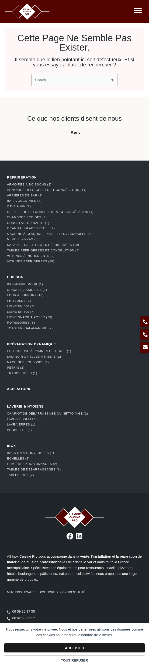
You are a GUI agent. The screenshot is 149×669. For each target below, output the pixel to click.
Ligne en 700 (21, 316)
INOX (11, 450)
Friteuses (19, 305)
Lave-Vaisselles (24, 423)
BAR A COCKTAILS (24, 205)
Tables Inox (20, 479)
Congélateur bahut (28, 227)
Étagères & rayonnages (32, 468)
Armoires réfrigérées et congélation (47, 194)
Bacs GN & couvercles (30, 457)
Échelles (18, 462)
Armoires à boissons (29, 188)
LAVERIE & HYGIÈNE (25, 410)
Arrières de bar (25, 199)
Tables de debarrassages (34, 473)
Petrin (15, 372)
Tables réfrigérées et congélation (43, 254)
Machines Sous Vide (28, 366)
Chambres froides (27, 221)
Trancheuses (22, 377)
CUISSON (15, 281)
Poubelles (19, 434)
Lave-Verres (21, 428)
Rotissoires (21, 327)
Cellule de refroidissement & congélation (50, 216)
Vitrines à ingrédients (31, 260)
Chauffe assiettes (27, 294)
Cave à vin (19, 210)
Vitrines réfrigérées (30, 265)
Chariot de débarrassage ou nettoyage (47, 417)
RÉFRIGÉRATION (22, 181)
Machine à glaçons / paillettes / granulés (49, 238)
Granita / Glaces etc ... (31, 232)
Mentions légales (21, 596)
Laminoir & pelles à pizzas (34, 361)
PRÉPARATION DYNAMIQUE (31, 348)
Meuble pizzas (22, 243)
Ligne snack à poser (29, 321)
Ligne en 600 (21, 310)
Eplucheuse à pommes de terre (39, 355)
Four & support (25, 299)
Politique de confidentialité (62, 596)
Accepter (74, 648)
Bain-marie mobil (25, 288)
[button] (4, 146)
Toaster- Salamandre (30, 332)
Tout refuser (74, 660)
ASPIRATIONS (19, 393)
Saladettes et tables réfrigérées (43, 249)
